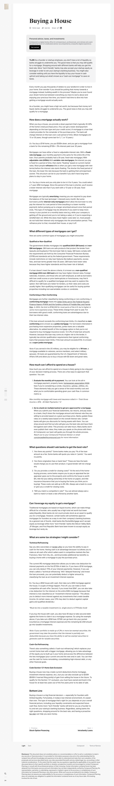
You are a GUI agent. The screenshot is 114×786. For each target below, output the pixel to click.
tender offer (57, 547)
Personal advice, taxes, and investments (46, 38)
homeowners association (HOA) (76, 383)
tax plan (32, 714)
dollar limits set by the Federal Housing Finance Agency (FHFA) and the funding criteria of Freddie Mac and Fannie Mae (59, 304)
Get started (35, 47)
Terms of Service (95, 746)
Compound (80, 746)
